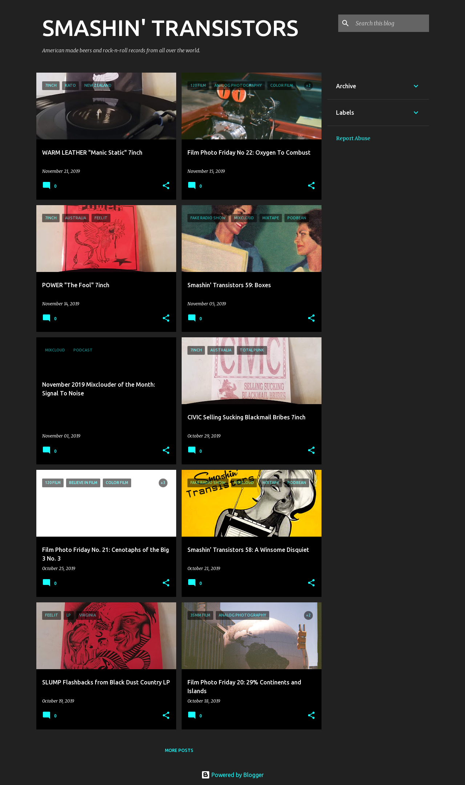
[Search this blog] (391, 23)
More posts (179, 750)
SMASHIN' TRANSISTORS (170, 27)
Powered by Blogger (232, 775)
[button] (166, 186)
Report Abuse (353, 138)
